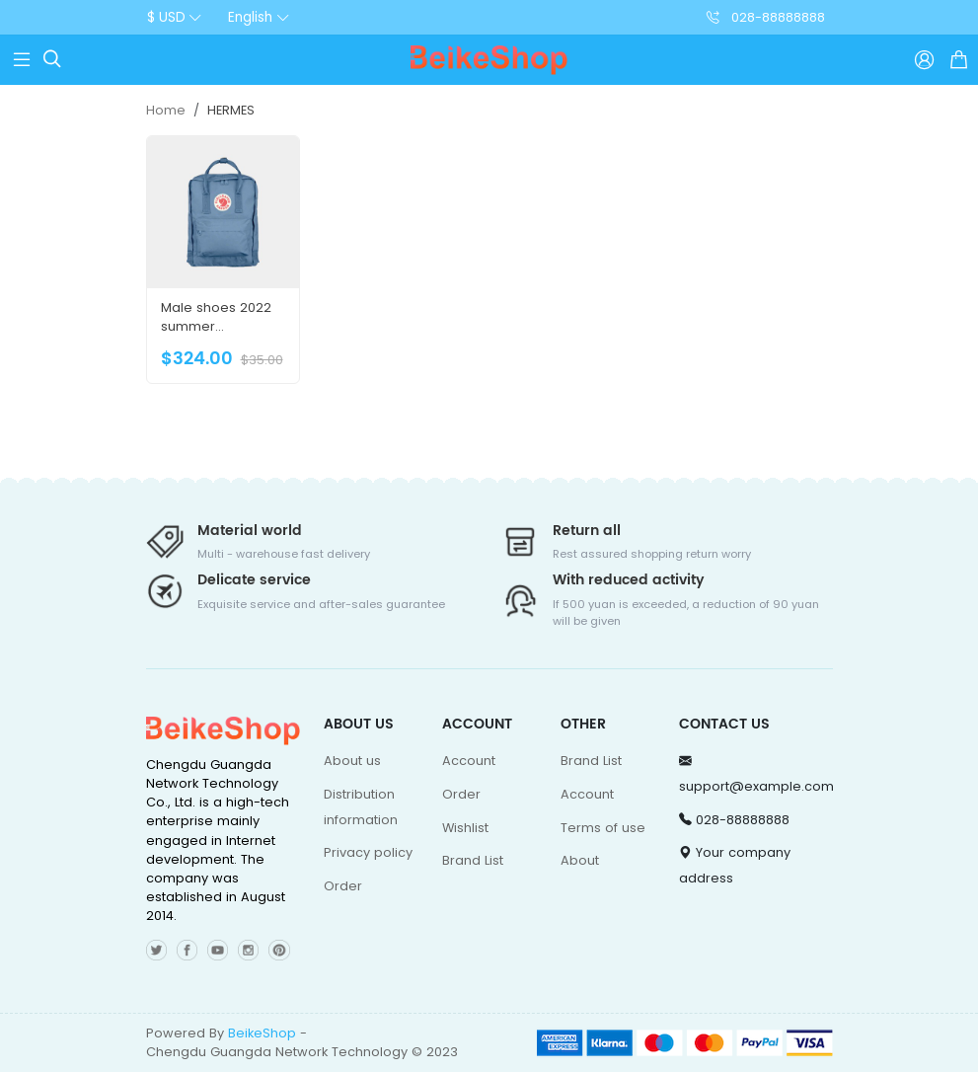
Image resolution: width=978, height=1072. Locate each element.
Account (468, 760)
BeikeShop (262, 1033)
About (580, 860)
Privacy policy (368, 852)
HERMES (231, 110)
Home (166, 110)
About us (352, 760)
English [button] (250, 17)
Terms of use (603, 827)
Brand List (472, 860)
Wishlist (465, 827)
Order (343, 886)
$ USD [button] (166, 17)
